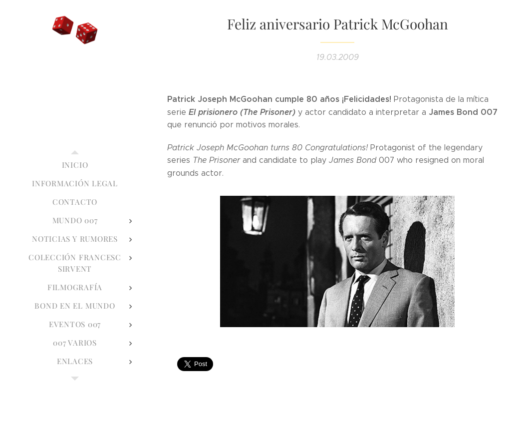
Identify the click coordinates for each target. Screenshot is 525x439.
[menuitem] (75, 165)
